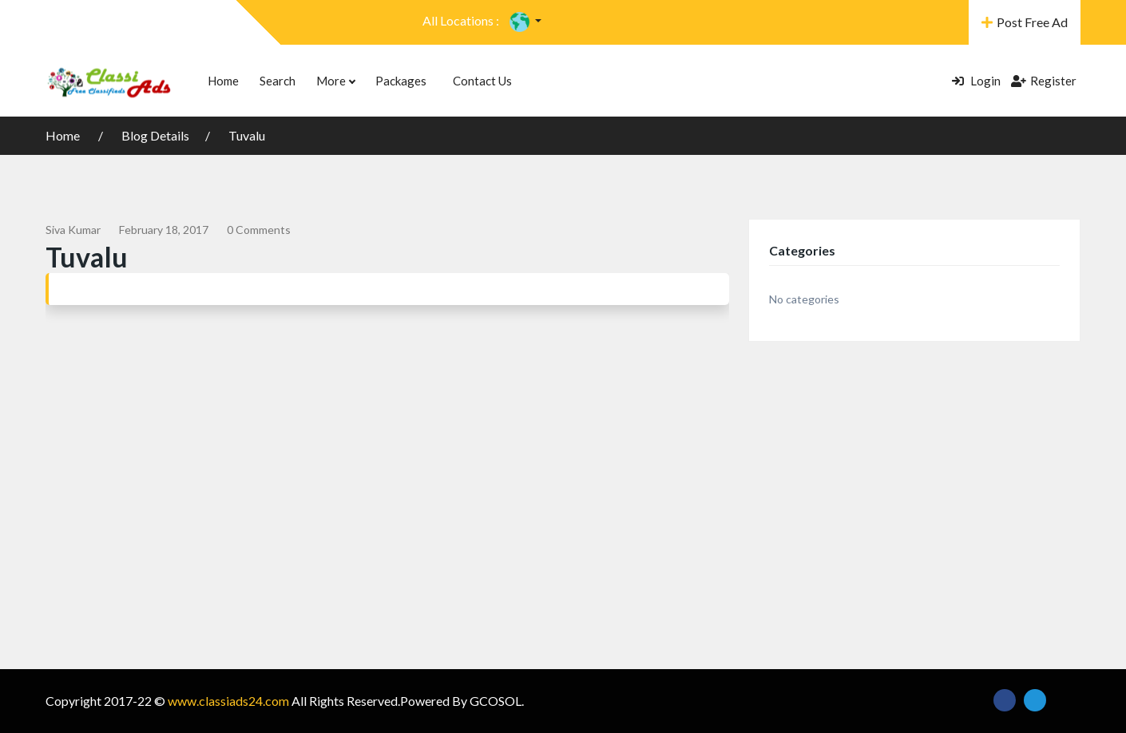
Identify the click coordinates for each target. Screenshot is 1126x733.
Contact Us (482, 80)
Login (976, 80)
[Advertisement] (563, 485)
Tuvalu (246, 135)
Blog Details (155, 135)
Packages (400, 80)
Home (223, 80)
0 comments (259, 229)
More (335, 81)
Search (277, 80)
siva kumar (73, 229)
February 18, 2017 (163, 229)
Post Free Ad (1024, 22)
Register (1043, 80)
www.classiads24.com (228, 700)
